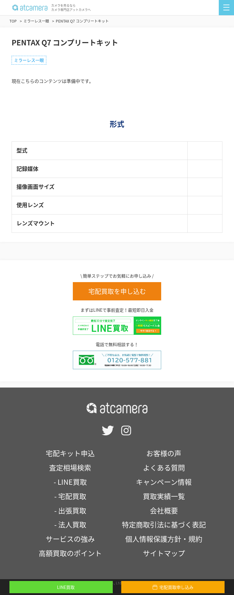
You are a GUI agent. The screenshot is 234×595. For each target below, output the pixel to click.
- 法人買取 (70, 524)
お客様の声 (163, 453)
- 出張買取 (70, 510)
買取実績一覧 (164, 496)
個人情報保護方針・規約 (163, 538)
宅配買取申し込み (173, 587)
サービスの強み (70, 538)
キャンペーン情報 (164, 481)
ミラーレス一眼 (29, 60)
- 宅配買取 (70, 496)
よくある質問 (164, 467)
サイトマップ (164, 553)
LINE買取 (61, 587)
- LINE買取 (70, 481)
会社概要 (164, 510)
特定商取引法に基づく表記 (164, 524)
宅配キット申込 (70, 453)
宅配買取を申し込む (117, 291)
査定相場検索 (70, 467)
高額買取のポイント (70, 553)
